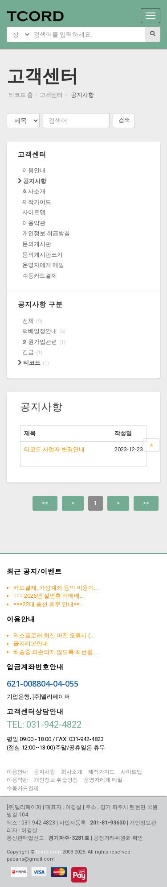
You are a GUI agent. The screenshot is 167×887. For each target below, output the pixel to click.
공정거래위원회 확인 (118, 838)
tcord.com (48, 852)
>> (146, 503)
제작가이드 (36, 202)
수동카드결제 (39, 275)
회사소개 (33, 191)
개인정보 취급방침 (46, 233)
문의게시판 (36, 244)
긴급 (28, 352)
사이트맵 (33, 212)
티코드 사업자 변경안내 (54, 449)
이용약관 (33, 223)
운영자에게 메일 (43, 265)
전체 (28, 320)
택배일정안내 (39, 331)
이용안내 (33, 170)
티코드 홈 (20, 95)
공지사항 (32, 181)
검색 (124, 120)
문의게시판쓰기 (42, 254)
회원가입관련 (39, 341)
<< (45, 503)
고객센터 (51, 95)
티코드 (29, 362)
